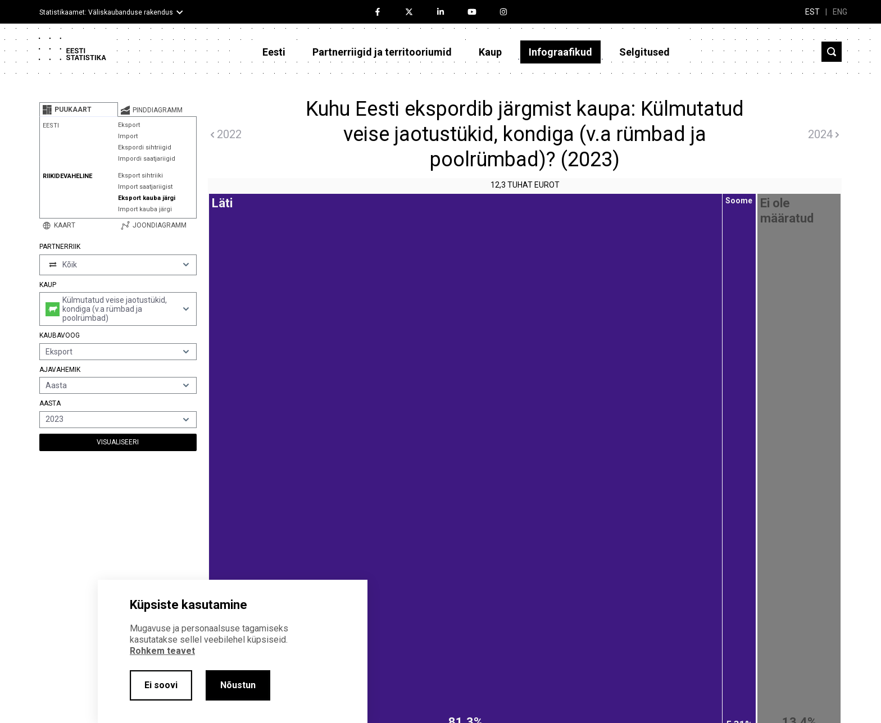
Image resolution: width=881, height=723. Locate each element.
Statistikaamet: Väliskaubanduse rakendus (106, 12)
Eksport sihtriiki (140, 175)
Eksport (129, 125)
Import (128, 136)
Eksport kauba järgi (146, 198)
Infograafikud (560, 52)
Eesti (273, 52)
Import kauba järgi (145, 209)
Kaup (490, 52)
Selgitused (644, 52)
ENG (840, 11)
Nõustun (238, 685)
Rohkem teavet (162, 650)
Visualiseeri (118, 442)
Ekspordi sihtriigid (144, 147)
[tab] (78, 109)
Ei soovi (161, 685)
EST (812, 11)
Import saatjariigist (145, 186)
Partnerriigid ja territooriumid (382, 52)
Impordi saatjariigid (146, 158)
